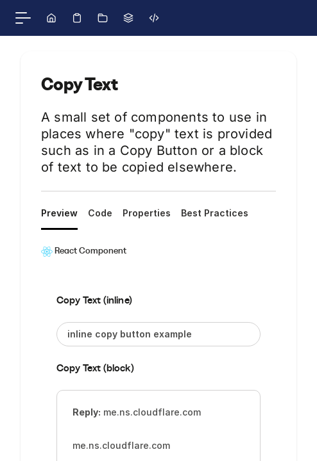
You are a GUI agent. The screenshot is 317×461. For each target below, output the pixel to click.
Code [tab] (100, 212)
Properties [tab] (147, 212)
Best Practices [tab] (214, 212)
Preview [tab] (59, 212)
